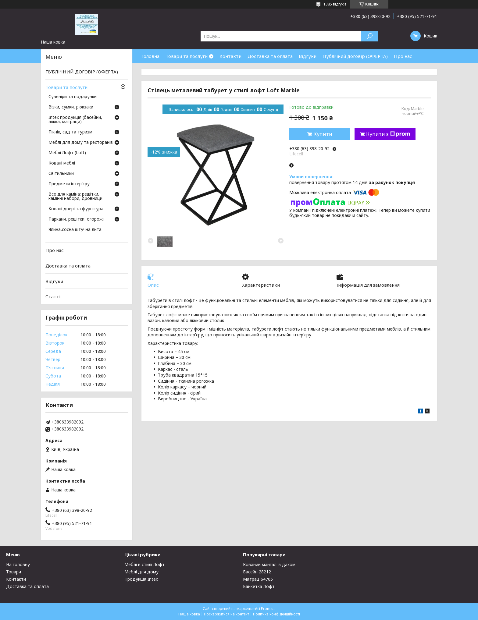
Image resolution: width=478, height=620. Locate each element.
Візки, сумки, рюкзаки (70, 107)
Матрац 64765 (258, 579)
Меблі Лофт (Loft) (67, 153)
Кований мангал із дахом (269, 564)
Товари (13, 572)
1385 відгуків (335, 4)
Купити (322, 134)
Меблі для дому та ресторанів (80, 142)
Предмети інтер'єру (69, 184)
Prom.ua (268, 608)
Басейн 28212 (257, 572)
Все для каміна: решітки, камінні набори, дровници (75, 196)
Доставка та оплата (270, 56)
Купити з (388, 134)
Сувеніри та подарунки (72, 96)
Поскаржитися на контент (226, 614)
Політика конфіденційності (276, 614)
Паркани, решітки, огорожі (76, 219)
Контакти (230, 56)
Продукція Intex (141, 579)
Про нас (403, 56)
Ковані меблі (61, 163)
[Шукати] (369, 36)
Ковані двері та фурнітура (75, 209)
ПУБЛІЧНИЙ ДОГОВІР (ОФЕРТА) (81, 72)
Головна (150, 56)
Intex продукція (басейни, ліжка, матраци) (75, 119)
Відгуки (307, 56)
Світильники (61, 173)
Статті (52, 296)
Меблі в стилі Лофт (144, 564)
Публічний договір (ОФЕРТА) (355, 56)
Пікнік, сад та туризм (70, 132)
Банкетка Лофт (259, 586)
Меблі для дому (141, 572)
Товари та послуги (187, 56)
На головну (18, 564)
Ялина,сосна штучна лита (75, 229)
